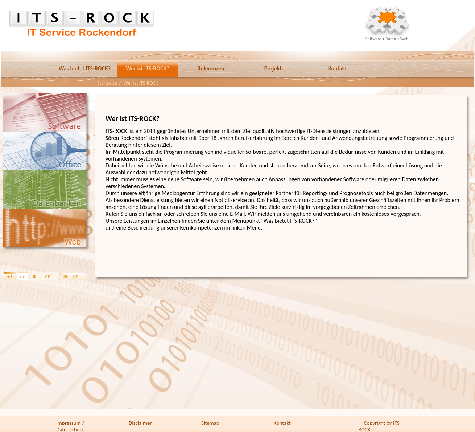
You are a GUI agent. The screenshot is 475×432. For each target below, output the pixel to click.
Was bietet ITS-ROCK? (85, 68)
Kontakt (337, 68)
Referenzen (210, 68)
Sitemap (210, 423)
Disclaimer (140, 423)
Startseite (107, 83)
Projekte (274, 68)
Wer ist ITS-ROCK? (147, 68)
